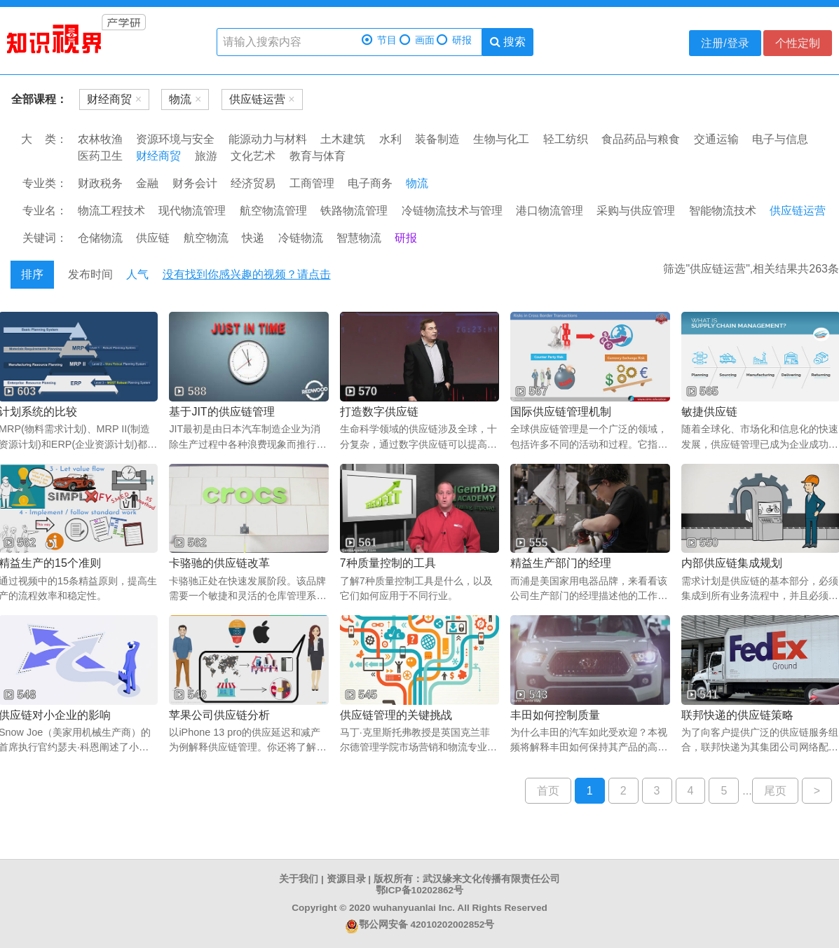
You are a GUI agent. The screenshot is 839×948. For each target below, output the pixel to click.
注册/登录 (725, 43)
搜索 (508, 41)
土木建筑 (342, 139)
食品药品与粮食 (640, 139)
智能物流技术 (722, 211)
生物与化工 (501, 139)
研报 (454, 40)
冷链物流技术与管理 (452, 211)
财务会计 (194, 183)
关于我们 (298, 879)
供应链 (153, 238)
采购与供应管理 (635, 211)
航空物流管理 (273, 211)
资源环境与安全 (175, 139)
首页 (548, 791)
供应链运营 (798, 211)
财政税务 (100, 183)
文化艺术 (253, 156)
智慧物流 (358, 238)
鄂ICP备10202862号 (419, 890)
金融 (147, 183)
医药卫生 (100, 156)
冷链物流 (300, 238)
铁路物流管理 (354, 211)
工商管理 (311, 183)
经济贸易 (253, 183)
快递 (253, 238)
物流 (417, 183)
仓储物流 (100, 238)
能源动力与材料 (267, 139)
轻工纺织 (565, 139)
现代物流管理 (192, 211)
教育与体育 (317, 156)
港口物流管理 (549, 211)
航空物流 (206, 238)
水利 (390, 139)
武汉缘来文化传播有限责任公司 (491, 879)
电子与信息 (780, 139)
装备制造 (437, 139)
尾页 (775, 791)
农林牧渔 (100, 139)
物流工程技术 (111, 211)
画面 (417, 40)
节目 (379, 40)
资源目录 (346, 879)
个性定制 (797, 43)
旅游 (206, 156)
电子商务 (370, 183)
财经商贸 (158, 156)
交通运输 (716, 139)
